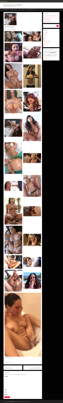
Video (45, 45)
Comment (6, 376)
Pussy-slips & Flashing (47, 41)
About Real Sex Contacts (30, 9)
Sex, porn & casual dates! (13, 5)
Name (5, 389)
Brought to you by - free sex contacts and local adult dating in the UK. (17, 401)
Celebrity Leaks (46, 32)
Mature (10, 361)
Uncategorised (46, 44)
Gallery (7, 361)
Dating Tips (45, 33)
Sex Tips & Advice (46, 42)
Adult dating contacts (13, 9)
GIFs (8, 361)
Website (5, 394)
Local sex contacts (21, 9)
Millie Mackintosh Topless (48, 21)
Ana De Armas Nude (47, 18)
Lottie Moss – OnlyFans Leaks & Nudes (50, 15)
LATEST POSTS (6, 9)
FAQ (36, 9)
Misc (44, 39)
